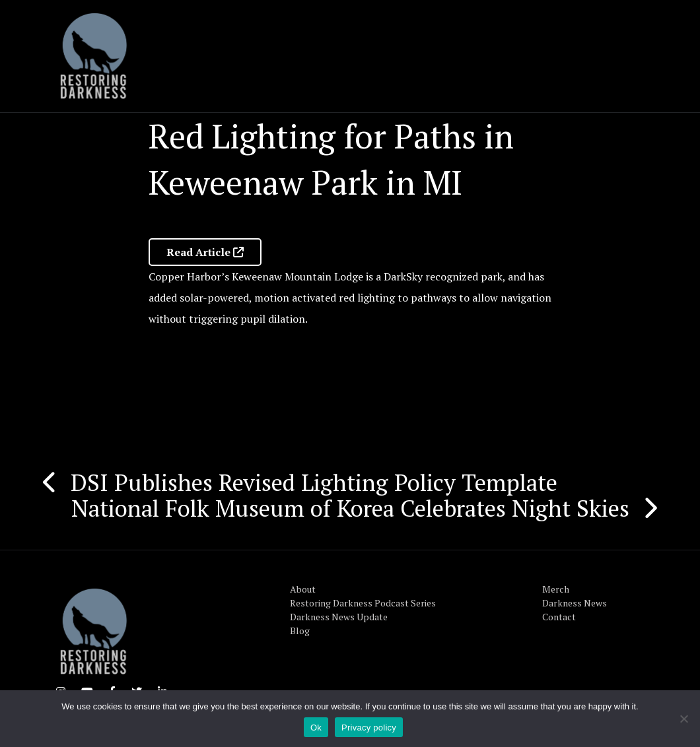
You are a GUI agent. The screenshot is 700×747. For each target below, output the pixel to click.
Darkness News (574, 603)
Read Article (205, 252)
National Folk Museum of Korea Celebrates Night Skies (350, 508)
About (303, 589)
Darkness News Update (339, 616)
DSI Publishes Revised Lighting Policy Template (314, 482)
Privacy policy (368, 727)
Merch (555, 589)
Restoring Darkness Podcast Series (363, 603)
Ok (316, 727)
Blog (300, 630)
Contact (559, 616)
